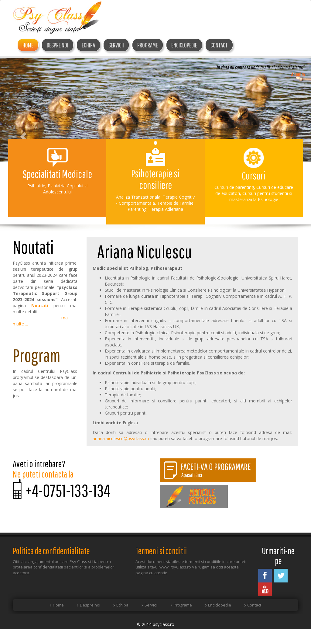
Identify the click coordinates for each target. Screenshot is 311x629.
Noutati (39, 305)
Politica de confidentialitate (51, 550)
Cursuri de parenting (234, 187)
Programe (147, 45)
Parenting (137, 209)
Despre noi (90, 605)
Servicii (116, 45)
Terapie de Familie (175, 203)
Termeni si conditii (161, 550)
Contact (219, 45)
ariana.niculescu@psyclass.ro (121, 438)
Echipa (122, 605)
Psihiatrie (36, 186)
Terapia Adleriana (166, 209)
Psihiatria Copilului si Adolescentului (65, 189)
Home (27, 45)
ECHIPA (88, 45)
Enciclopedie (184, 45)
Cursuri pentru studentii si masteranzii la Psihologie (260, 196)
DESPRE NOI (57, 45)
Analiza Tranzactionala (138, 197)
